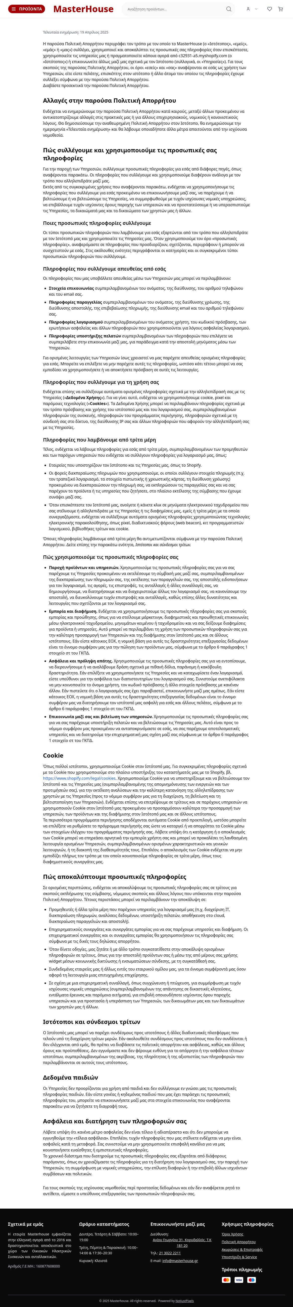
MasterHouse (83, 8)
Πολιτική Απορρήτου (239, 1241)
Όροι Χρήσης (233, 1234)
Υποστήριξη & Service (239, 1257)
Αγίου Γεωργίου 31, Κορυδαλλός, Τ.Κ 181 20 (182, 1242)
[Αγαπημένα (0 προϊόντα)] (269, 8)
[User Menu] (252, 8)
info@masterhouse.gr (180, 1260)
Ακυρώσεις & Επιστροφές (242, 1249)
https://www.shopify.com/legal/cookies (79, 778)
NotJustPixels (184, 1301)
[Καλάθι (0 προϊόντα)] (280, 8)
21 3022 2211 (170, 1253)
